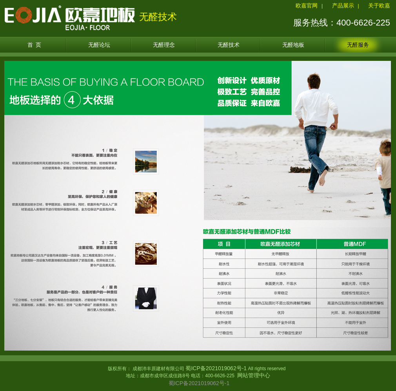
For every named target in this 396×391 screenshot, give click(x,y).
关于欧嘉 (379, 5)
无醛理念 (164, 45)
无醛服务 (358, 45)
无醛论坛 (99, 45)
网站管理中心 (253, 375)
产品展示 (343, 5)
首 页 (34, 45)
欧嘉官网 (307, 5)
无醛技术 (229, 45)
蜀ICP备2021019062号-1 (216, 368)
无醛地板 (293, 45)
